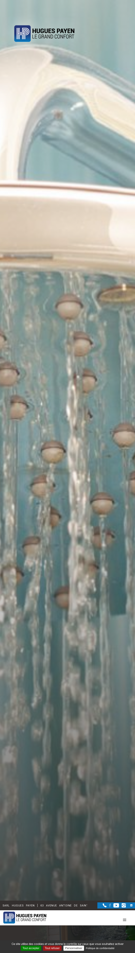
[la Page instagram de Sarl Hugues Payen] (122, 906)
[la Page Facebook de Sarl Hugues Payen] (109, 905)
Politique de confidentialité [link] (100, 948)
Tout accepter (30, 948)
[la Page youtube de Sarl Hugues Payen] (115, 906)
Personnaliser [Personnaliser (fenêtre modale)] (73, 948)
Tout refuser (52, 948)
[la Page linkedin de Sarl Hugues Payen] (129, 905)
